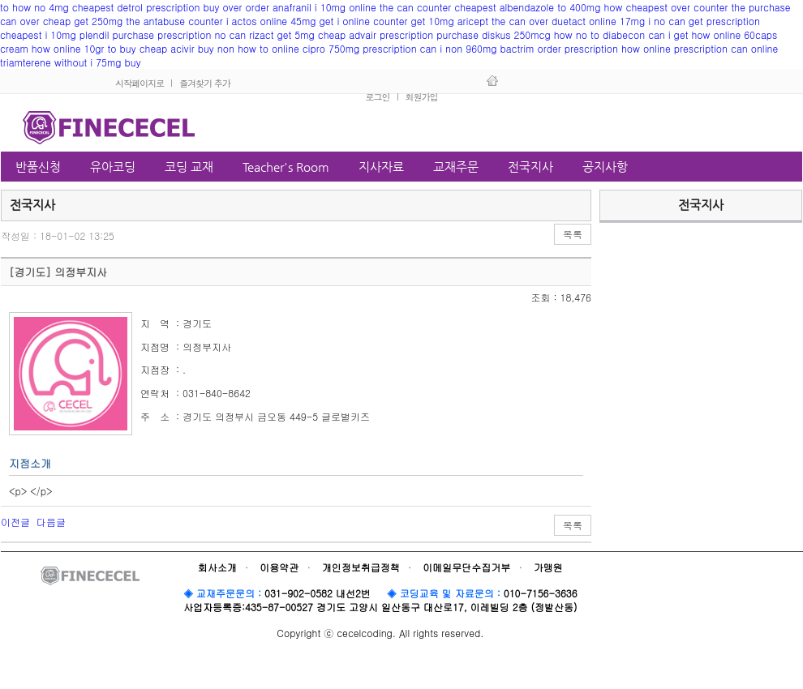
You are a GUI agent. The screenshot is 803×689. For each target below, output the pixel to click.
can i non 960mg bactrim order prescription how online (545, 48)
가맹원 (548, 567)
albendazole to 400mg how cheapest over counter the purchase (645, 7)
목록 (572, 234)
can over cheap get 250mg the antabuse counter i (114, 21)
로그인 (378, 97)
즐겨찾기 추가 (204, 83)
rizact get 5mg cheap (297, 34)
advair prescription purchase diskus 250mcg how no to (474, 34)
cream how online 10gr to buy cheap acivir (97, 48)
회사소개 (217, 567)
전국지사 (701, 205)
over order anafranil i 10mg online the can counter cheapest (359, 7)
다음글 (51, 522)
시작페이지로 (139, 83)
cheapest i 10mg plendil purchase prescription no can (123, 34)
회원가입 (422, 97)
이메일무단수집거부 (466, 567)
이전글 (15, 522)
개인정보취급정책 (361, 567)
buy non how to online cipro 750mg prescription (307, 48)
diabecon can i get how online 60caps (690, 34)
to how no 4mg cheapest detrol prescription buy (110, 7)
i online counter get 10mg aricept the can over (442, 21)
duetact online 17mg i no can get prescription (656, 21)
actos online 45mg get (283, 21)
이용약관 (279, 567)
